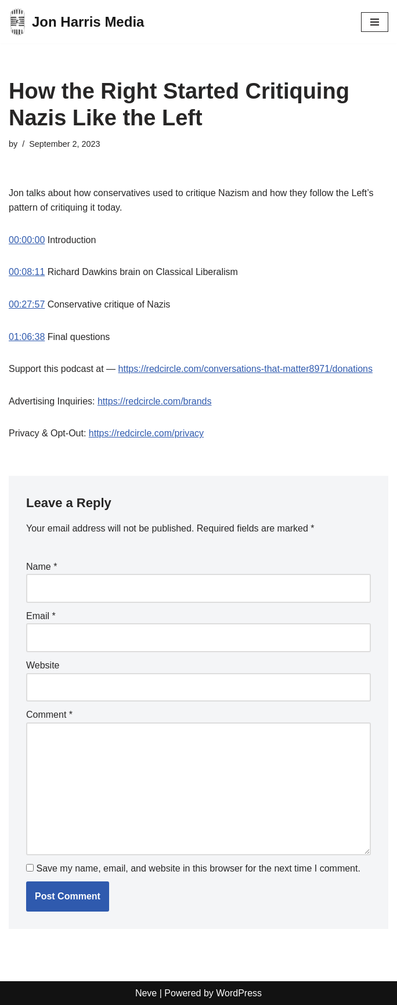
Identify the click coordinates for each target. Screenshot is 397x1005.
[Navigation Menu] (374, 22)
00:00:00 (27, 240)
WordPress (239, 993)
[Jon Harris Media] (76, 21)
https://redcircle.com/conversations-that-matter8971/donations (245, 369)
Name (41, 567)
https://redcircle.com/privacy (146, 433)
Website (43, 665)
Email (41, 616)
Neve (146, 993)
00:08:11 (27, 272)
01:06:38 (27, 337)
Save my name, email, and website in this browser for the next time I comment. (198, 868)
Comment (49, 715)
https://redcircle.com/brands (155, 401)
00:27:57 (27, 304)
